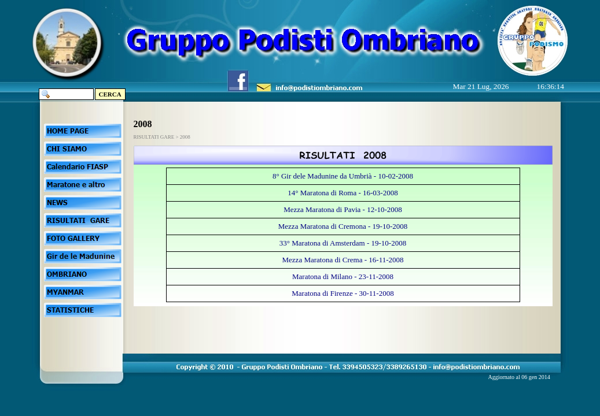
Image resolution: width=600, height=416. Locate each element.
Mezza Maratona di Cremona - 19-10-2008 (342, 226)
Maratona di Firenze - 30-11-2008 (342, 293)
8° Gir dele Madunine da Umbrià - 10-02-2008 (343, 176)
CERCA (110, 94)
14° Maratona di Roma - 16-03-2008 (342, 192)
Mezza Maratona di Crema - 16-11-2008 (343, 259)
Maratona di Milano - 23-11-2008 (342, 276)
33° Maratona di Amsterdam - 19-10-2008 (342, 243)
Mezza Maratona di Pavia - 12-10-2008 (343, 209)
